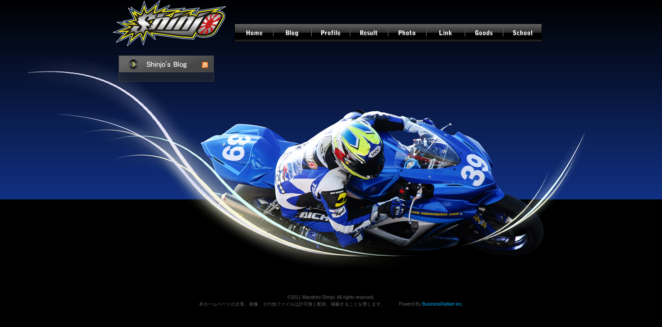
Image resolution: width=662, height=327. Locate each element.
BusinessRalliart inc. (442, 304)
